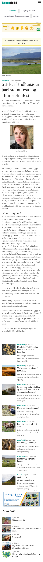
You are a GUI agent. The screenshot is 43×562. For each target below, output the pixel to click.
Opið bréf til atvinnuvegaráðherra (25, 478)
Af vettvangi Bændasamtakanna (16, 16)
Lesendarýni (12, 11)
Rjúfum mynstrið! (18, 520)
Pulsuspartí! (16, 537)
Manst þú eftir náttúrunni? (28, 408)
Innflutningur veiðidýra (26, 442)
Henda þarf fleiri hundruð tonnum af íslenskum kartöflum (27, 349)
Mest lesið (9, 511)
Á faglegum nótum (28, 11)
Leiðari (35, 16)
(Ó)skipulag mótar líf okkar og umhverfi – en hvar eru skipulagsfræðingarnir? (28, 389)
